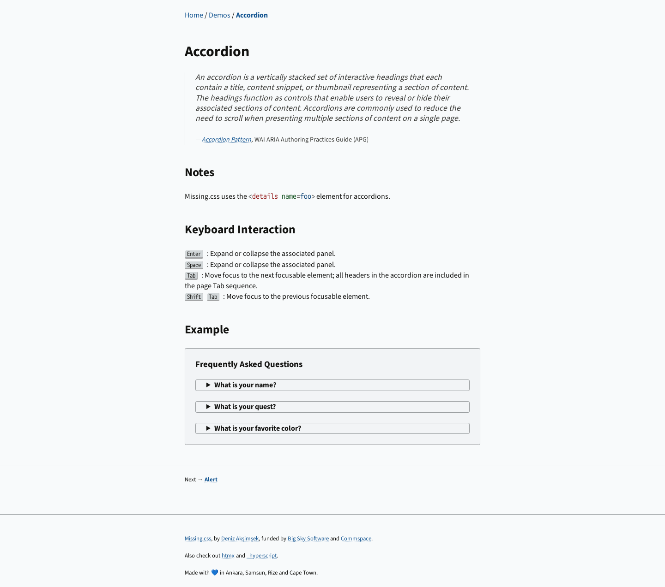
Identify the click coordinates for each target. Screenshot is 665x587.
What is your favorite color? (257, 428)
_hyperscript (262, 555)
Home (194, 15)
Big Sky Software (308, 538)
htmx (228, 555)
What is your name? (245, 385)
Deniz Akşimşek (240, 538)
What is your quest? (245, 407)
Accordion (252, 15)
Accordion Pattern (226, 139)
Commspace (356, 538)
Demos (219, 15)
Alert (211, 479)
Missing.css (198, 538)
